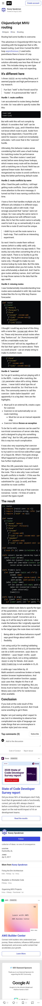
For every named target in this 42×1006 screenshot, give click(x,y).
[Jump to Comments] (15, 1002)
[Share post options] (38, 1002)
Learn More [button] (21, 954)
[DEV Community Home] (9, 3)
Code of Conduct (15, 751)
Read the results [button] (21, 818)
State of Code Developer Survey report (18, 790)
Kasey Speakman (14, 9)
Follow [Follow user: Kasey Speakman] (21, 839)
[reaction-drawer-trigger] (5, 1002)
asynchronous (12, 51)
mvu (13, 32)
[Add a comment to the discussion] (23, 742)
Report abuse (28, 751)
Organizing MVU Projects (20, 891)
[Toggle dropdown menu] (39, 758)
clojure (5, 32)
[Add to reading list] (24, 1002)
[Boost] (32, 1002)
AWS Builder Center (14, 935)
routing (20, 32)
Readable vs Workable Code (20, 881)
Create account (33, 3)
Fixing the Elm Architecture (20, 872)
